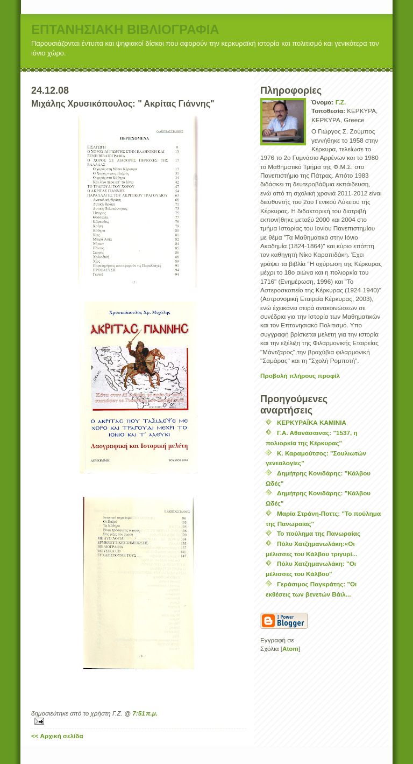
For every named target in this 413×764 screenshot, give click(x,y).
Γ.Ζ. (341, 102)
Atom (290, 648)
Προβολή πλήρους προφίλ (300, 375)
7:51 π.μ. (145, 713)
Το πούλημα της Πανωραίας (318, 533)
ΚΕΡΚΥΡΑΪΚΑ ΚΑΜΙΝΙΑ (311, 422)
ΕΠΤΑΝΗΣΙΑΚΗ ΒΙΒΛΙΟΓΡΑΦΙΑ (125, 29)
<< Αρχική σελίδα (57, 735)
